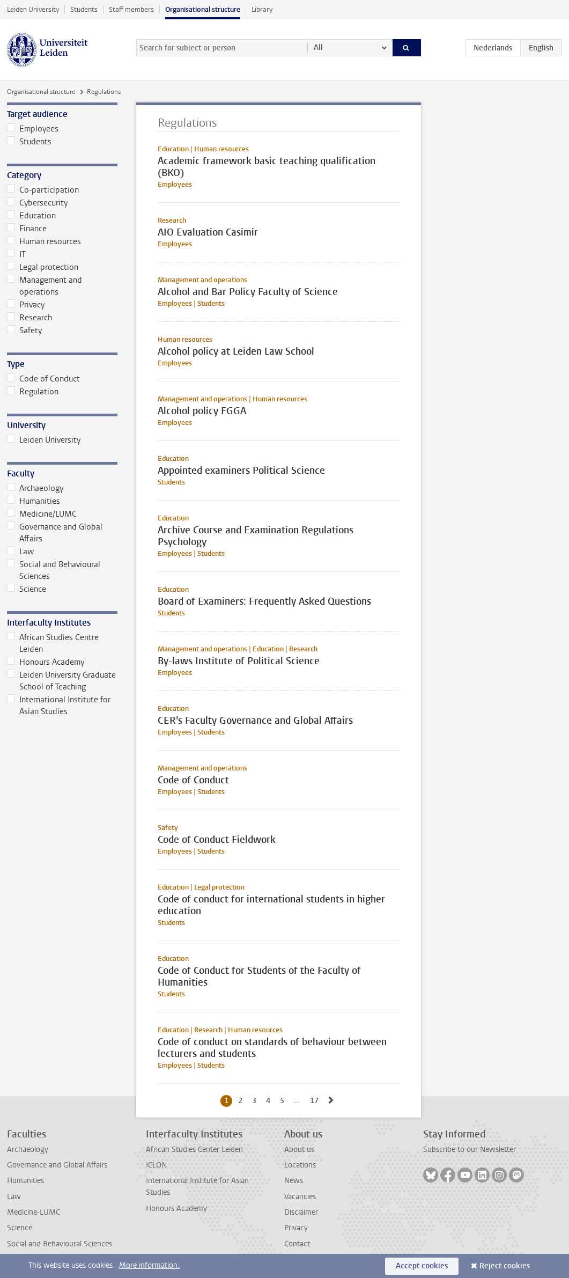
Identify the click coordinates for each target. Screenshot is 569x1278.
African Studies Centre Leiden (53, 643)
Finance (27, 228)
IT (16, 254)
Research (29, 317)
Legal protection (42, 267)
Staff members (131, 9)
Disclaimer (301, 1212)
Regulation (32, 391)
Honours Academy (45, 662)
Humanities (33, 501)
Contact (297, 1244)
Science (26, 589)
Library (262, 9)
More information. (149, 1265)
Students (84, 9)
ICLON (156, 1165)
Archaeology (35, 488)
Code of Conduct (43, 378)
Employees (32, 128)
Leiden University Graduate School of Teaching (61, 681)
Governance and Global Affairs (54, 533)
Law (20, 551)
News (293, 1181)
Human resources (44, 241)
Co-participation (43, 190)
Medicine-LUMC (33, 1212)
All (318, 47)
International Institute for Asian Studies (58, 705)
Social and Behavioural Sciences (53, 570)
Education (31, 215)
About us (299, 1149)
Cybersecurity (37, 202)
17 (316, 1100)
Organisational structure (202, 9)
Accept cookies (422, 1266)
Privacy (26, 304)
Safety (24, 330)
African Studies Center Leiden (194, 1149)
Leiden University (33, 9)
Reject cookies (504, 1266)
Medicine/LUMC (42, 514)
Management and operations (44, 286)
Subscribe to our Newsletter (469, 1149)
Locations (300, 1165)
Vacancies (300, 1197)
